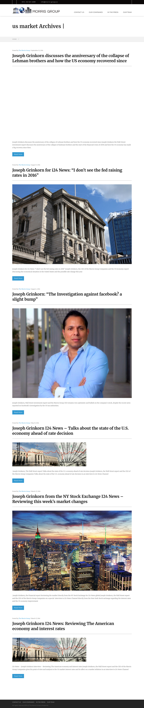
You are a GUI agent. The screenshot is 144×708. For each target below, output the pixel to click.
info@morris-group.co (49, 2)
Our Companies (96, 12)
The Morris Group (24, 50)
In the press (112, 12)
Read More (18, 154)
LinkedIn (62, 2)
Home (14, 39)
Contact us (79, 12)
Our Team (127, 12)
